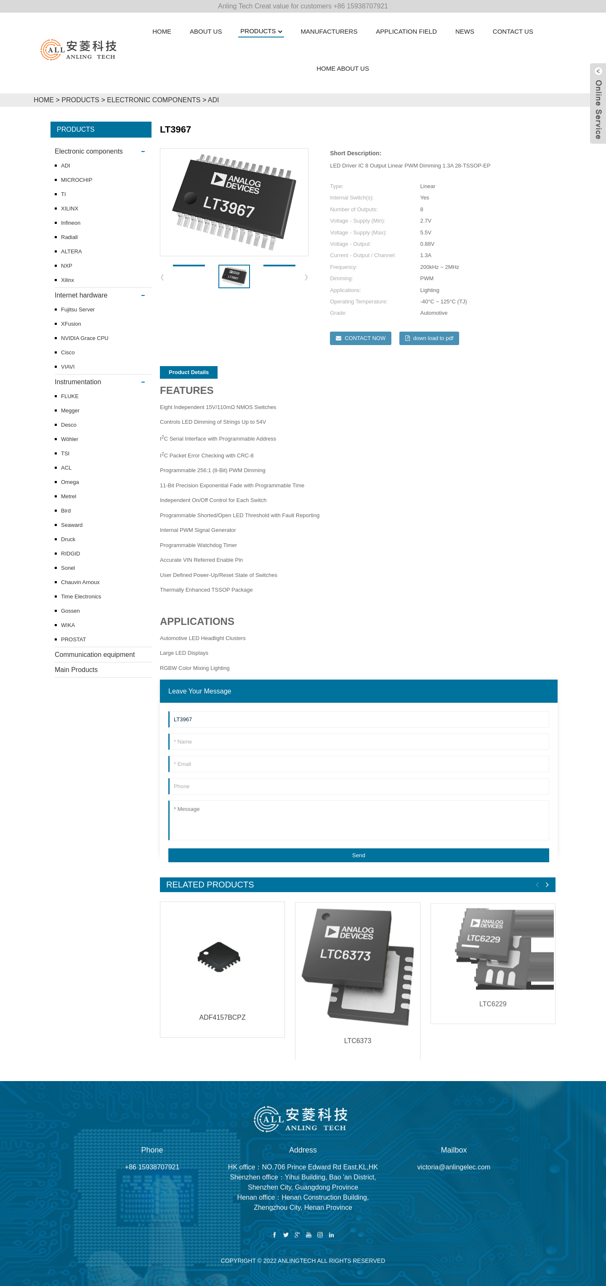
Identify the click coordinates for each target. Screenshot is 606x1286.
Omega (70, 482)
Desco (69, 425)
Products (80, 100)
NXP (66, 266)
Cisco (68, 352)
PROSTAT (73, 639)
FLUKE (70, 396)
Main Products (76, 669)
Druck (68, 539)
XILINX (69, 208)
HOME (44, 100)
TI (63, 194)
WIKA (68, 625)
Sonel (68, 568)
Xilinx (67, 280)
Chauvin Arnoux (80, 582)
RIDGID (70, 553)
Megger (70, 410)
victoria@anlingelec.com (454, 1178)
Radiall (69, 237)
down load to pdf (433, 338)
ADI (213, 100)
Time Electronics (81, 596)
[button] (307, 277)
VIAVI (67, 367)
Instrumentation (78, 381)
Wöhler (69, 439)
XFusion (71, 324)
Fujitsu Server (78, 309)
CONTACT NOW (365, 338)
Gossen (70, 611)
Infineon (70, 223)
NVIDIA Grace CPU (85, 338)
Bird (66, 510)
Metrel (68, 496)
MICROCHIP (76, 180)
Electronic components (153, 100)
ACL (66, 468)
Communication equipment (95, 654)
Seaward (71, 525)
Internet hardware (81, 295)
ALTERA (71, 251)
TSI (65, 453)
